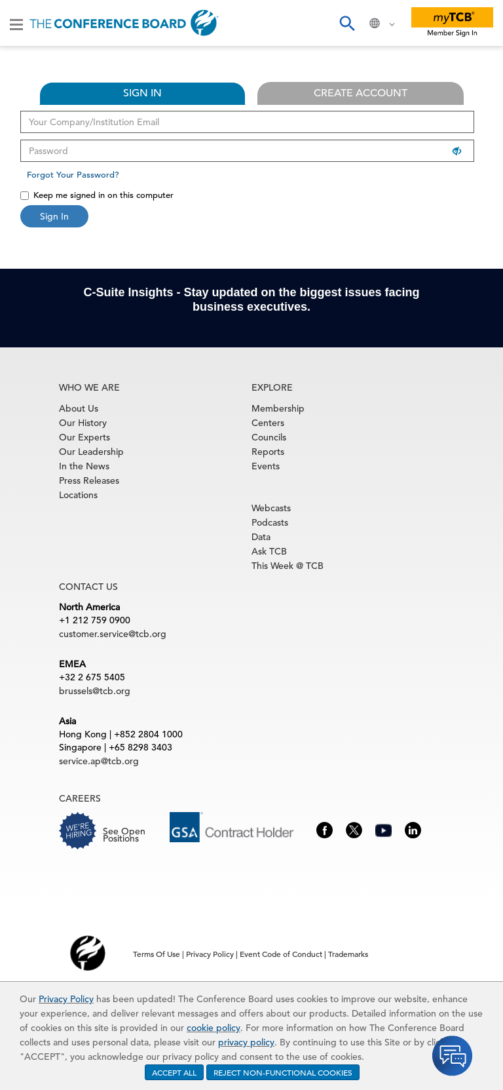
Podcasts (270, 522)
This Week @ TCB (288, 566)
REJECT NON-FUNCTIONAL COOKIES (283, 1072)
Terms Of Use (156, 953)
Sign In (54, 216)
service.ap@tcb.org (99, 761)
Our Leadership (91, 451)
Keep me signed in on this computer (97, 195)
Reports (268, 451)
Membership (278, 408)
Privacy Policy (66, 999)
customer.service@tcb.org (112, 634)
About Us (78, 408)
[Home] (124, 23)
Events (266, 466)
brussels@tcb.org (94, 691)
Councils (269, 437)
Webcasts (271, 508)
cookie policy (213, 1028)
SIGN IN (142, 93)
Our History (83, 423)
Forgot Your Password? (73, 174)
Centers (268, 423)
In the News (84, 466)
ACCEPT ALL (174, 1072)
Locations (78, 495)
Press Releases (89, 480)
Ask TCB (269, 551)
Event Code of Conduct (281, 953)
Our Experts (84, 437)
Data (261, 537)
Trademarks (348, 953)
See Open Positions (124, 834)
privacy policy (246, 1042)
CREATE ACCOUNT (360, 93)
